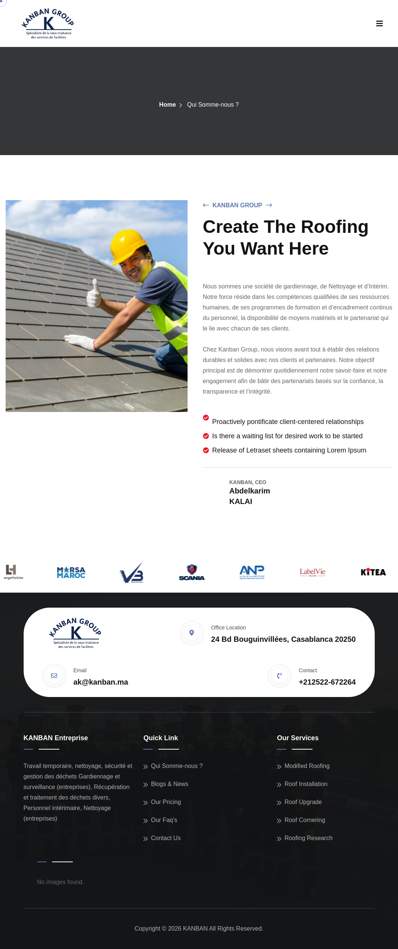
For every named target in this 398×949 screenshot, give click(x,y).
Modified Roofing (306, 766)
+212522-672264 (327, 682)
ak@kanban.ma (101, 682)
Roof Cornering (304, 820)
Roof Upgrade (303, 802)
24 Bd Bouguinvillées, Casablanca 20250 (283, 639)
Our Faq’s (164, 820)
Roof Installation (305, 784)
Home (167, 104)
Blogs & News (169, 784)
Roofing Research (308, 838)
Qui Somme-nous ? (177, 766)
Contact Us (165, 838)
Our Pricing (166, 802)
